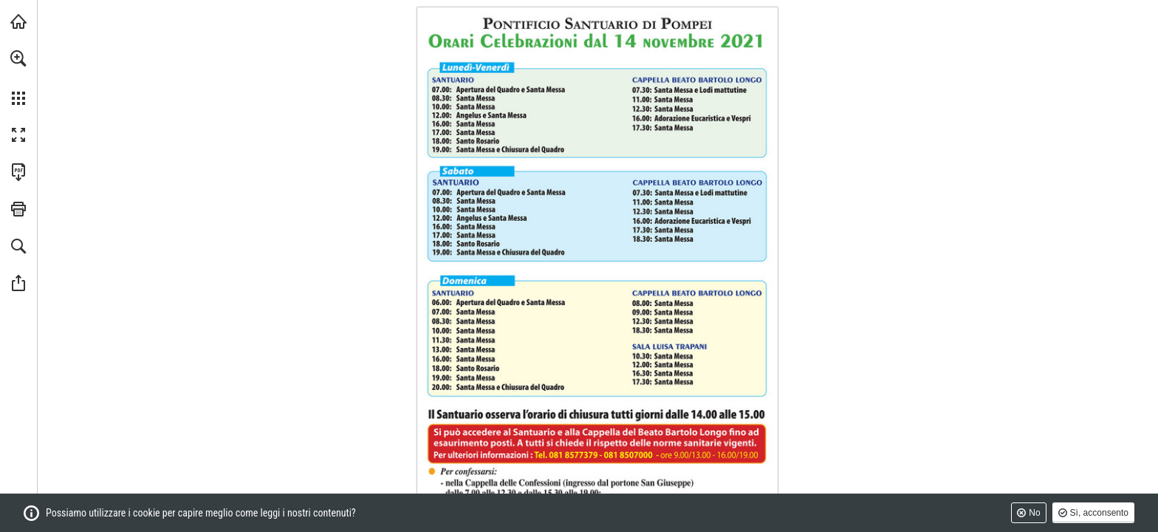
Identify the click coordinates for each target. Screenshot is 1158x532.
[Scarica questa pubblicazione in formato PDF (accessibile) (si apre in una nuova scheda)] (18, 172)
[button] (18, 58)
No (1034, 513)
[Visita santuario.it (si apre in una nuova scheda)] (18, 21)
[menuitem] (18, 77)
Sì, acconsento (1099, 513)
